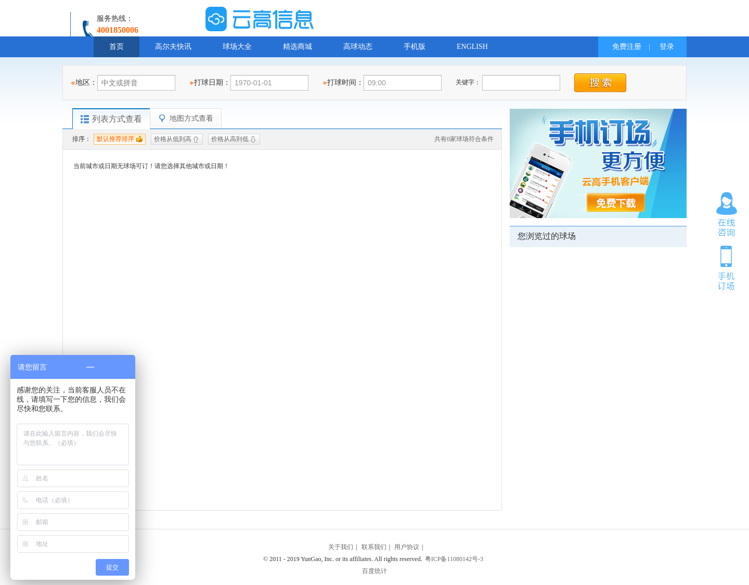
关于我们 (340, 547)
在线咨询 (726, 214)
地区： (86, 82)
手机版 (414, 46)
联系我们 (373, 547)
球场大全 (237, 46)
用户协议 (406, 547)
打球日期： (212, 82)
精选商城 (297, 46)
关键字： (469, 82)
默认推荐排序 (115, 139)
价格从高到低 (230, 139)
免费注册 (626, 46)
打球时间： (345, 82)
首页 (116, 46)
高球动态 (357, 46)
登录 (667, 46)
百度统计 (374, 571)
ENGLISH (472, 46)
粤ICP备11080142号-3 (454, 559)
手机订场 (726, 267)
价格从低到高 (172, 139)
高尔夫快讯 (173, 46)
